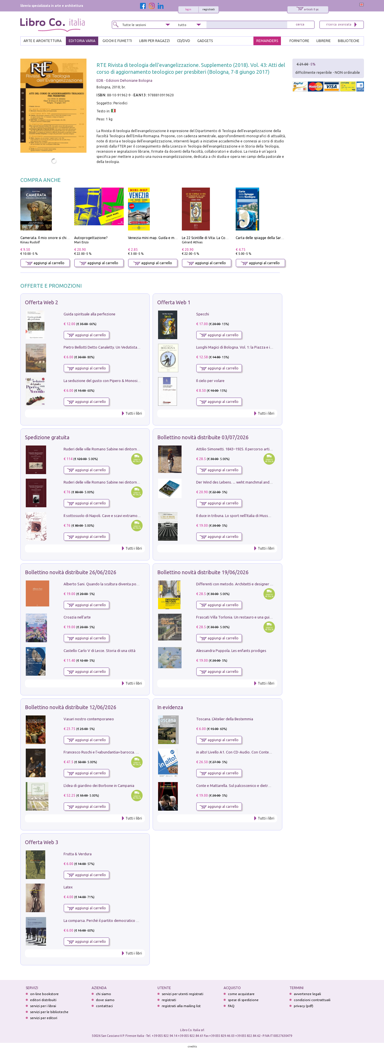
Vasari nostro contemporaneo (89, 719)
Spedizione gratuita (47, 437)
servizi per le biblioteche (49, 1012)
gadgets (205, 41)
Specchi (202, 314)
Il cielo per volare (210, 381)
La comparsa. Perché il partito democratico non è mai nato (112, 920)
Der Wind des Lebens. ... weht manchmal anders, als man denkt (248, 482)
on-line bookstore (44, 994)
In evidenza (170, 707)
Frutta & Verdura (78, 854)
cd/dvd (183, 41)
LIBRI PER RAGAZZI (154, 41)
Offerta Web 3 (41, 842)
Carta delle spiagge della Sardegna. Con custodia (275, 238)
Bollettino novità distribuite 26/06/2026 (70, 572)
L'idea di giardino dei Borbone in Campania (99, 785)
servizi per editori (43, 1018)
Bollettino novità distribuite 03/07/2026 (203, 437)
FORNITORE (299, 41)
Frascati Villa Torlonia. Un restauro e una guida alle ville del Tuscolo (252, 617)
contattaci (104, 1006)
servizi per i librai (43, 1006)
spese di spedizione (243, 1000)
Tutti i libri (133, 413)
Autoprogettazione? (90, 238)
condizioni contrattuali (312, 1000)
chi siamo (103, 994)
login (188, 9)
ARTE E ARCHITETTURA (42, 41)
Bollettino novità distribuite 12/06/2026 (70, 707)
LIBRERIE (323, 41)
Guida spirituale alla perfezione (89, 314)
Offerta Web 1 (173, 302)
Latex (68, 887)
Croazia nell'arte (77, 617)
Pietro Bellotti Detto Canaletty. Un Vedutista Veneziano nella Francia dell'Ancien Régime (136, 347)
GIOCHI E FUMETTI (117, 41)
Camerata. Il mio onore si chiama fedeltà (53, 238)
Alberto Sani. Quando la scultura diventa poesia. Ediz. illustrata (116, 584)
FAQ (231, 1006)
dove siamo (105, 1000)
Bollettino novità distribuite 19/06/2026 (203, 572)
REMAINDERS (267, 41)
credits (192, 1046)
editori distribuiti (43, 1000)
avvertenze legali (307, 994)
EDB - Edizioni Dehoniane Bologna (124, 80)
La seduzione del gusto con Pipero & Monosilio (102, 381)
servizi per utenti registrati (182, 994)
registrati (208, 9)
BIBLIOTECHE (348, 41)
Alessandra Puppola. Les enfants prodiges (231, 651)
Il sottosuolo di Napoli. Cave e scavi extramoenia (104, 516)
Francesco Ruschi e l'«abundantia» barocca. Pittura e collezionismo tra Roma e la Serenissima (141, 752)
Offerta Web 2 (41, 302)
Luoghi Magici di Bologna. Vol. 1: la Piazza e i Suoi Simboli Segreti (250, 347)
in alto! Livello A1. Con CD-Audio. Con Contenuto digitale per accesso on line (259, 752)
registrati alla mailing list (181, 1006)
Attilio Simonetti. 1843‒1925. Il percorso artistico (236, 449)
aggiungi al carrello (44, 263)
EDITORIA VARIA (82, 41)
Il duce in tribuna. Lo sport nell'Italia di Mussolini (235, 516)
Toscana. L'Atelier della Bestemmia (224, 719)
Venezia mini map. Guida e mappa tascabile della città (171, 238)
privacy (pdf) (303, 1006)
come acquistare (241, 994)
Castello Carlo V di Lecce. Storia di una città (99, 651)
